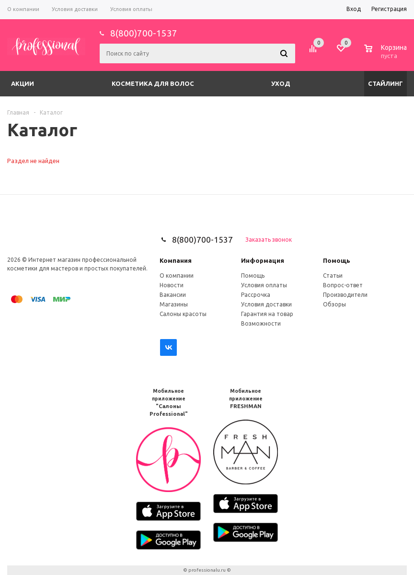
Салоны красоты (183, 314)
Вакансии (173, 295)
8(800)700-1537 (143, 33)
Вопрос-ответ (343, 285)
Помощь (336, 260)
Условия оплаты (264, 285)
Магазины (174, 304)
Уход (280, 83)
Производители (345, 295)
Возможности (261, 323)
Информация (262, 260)
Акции (22, 83)
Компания (176, 260)
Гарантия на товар (267, 314)
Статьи (333, 275)
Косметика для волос (153, 83)
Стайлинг (385, 83)
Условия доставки (266, 304)
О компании (177, 275)
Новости (172, 285)
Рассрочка (255, 295)
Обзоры (334, 304)
